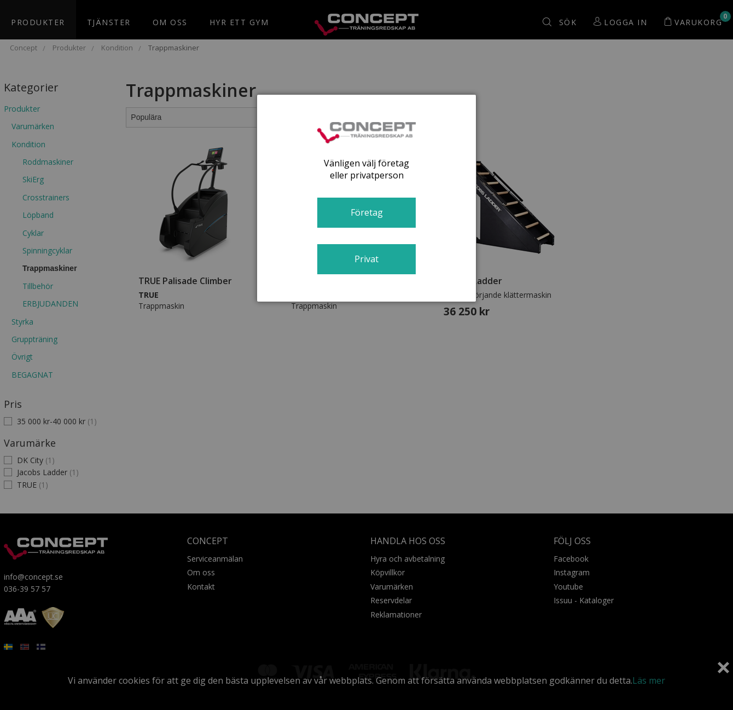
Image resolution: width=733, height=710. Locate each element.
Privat (366, 259)
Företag (367, 212)
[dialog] (366, 198)
